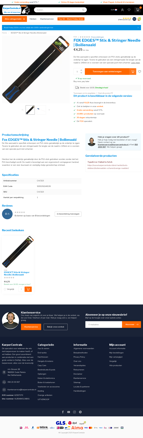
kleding (41, 391)
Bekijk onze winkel (55, 327)
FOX (75, 37)
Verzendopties (80, 365)
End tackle (42, 352)
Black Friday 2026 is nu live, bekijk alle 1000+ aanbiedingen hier (28, 27)
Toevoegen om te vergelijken (84, 93)
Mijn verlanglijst (115, 357)
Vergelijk (10, 289)
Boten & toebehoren (46, 382)
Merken (33, 19)
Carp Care (42, 365)
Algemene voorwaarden (84, 348)
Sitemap (77, 382)
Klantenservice (47, 19)
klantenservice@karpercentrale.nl (113, 144)
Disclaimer (78, 374)
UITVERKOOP (43, 399)
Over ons (77, 361)
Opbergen (42, 374)
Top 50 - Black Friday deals (71, 19)
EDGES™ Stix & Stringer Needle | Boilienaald (28, 33)
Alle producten (115, 365)
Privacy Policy (79, 357)
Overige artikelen (45, 395)
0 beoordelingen (97, 37)
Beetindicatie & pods (46, 369)
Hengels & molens (45, 361)
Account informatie (117, 348)
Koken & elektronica (46, 378)
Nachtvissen (43, 357)
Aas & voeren (43, 348)
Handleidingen (80, 391)
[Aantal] (21, 289)
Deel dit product (105, 93)
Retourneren (79, 369)
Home (4, 33)
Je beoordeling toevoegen (68, 214)
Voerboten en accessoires (49, 386)
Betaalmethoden (81, 352)
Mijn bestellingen (116, 352)
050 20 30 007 (14, 382)
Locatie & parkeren (82, 386)
